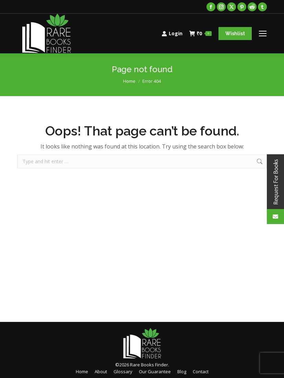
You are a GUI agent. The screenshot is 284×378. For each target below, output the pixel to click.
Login (172, 33)
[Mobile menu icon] (263, 33)
